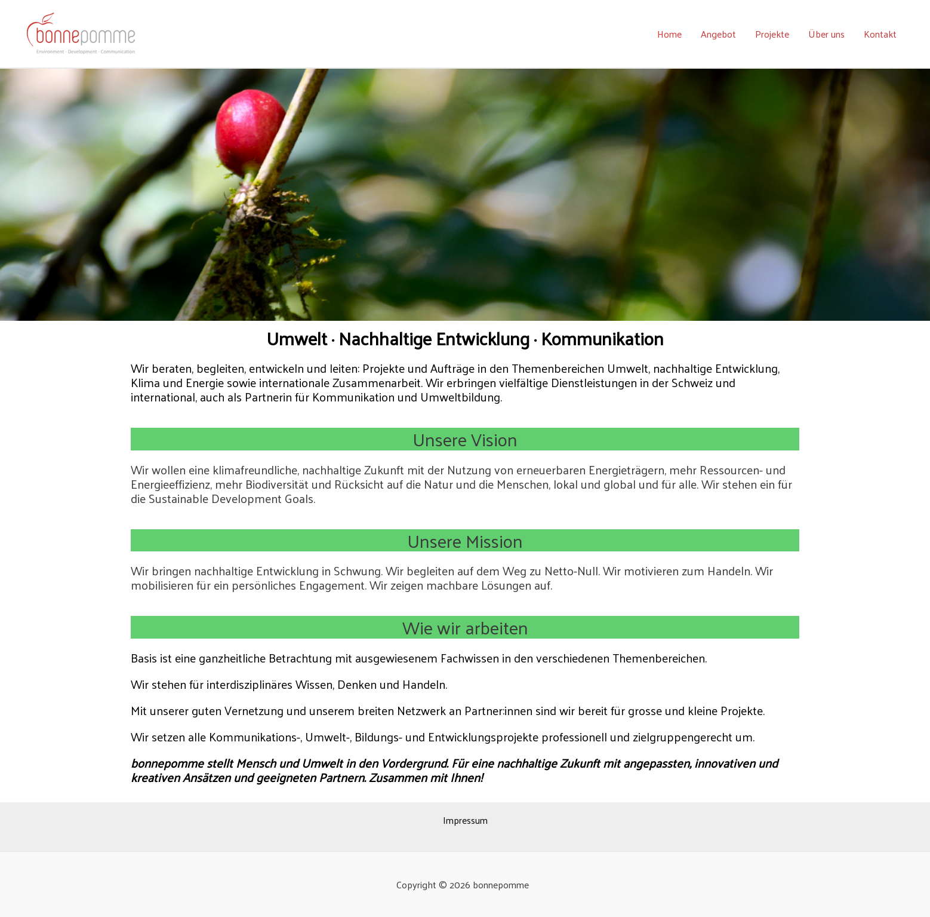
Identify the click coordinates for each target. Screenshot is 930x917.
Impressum (465, 820)
